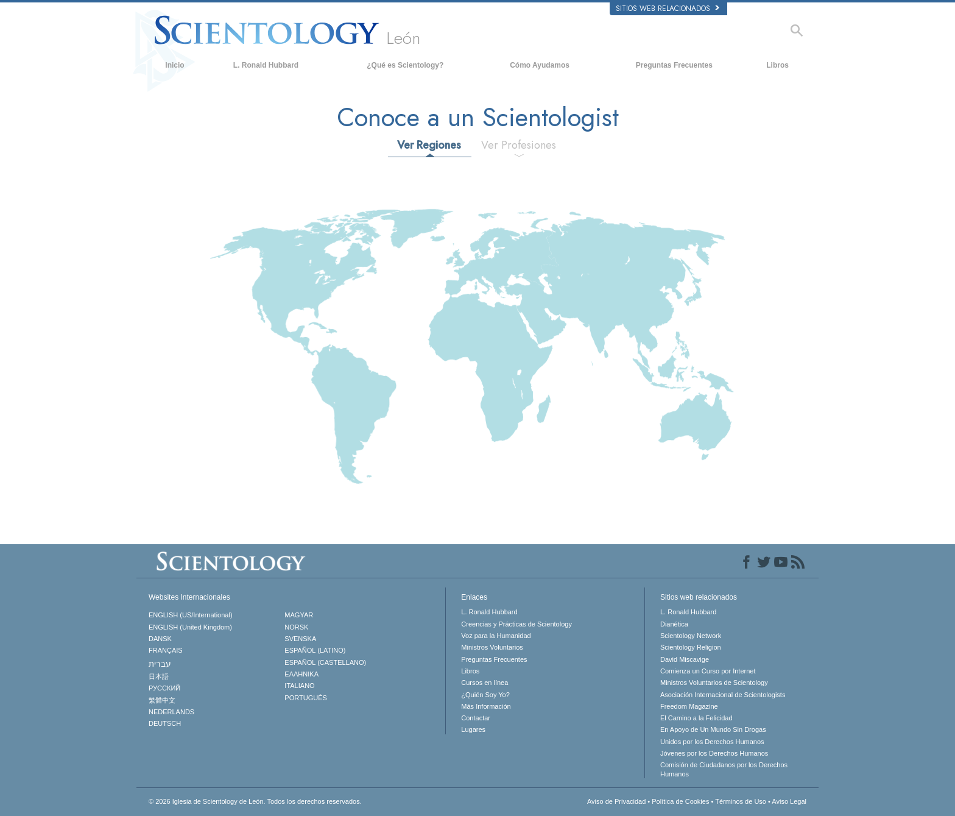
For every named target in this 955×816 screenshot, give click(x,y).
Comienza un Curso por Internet (708, 671)
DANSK (160, 638)
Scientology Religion (690, 647)
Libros (777, 65)
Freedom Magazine (689, 706)
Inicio (174, 65)
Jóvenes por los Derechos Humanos (714, 753)
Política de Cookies (680, 801)
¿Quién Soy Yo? (485, 694)
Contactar (475, 718)
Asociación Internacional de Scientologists (722, 694)
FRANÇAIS (166, 650)
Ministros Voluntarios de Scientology (714, 682)
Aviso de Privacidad (616, 801)
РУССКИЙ (164, 688)
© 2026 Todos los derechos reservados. (255, 801)
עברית (160, 664)
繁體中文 (162, 700)
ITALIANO (299, 685)
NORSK (296, 627)
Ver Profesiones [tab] (518, 145)
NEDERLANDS (171, 711)
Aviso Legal (789, 801)
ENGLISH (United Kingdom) (190, 627)
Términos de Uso (740, 801)
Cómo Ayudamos (539, 65)
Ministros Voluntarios (492, 647)
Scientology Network (690, 635)
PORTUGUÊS (305, 697)
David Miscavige (684, 659)
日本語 (159, 676)
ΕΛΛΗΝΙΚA (301, 674)
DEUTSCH (165, 723)
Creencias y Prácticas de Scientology (516, 624)
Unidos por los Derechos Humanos (712, 741)
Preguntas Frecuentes (674, 65)
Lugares (473, 729)
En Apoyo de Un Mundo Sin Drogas (713, 729)
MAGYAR (298, 615)
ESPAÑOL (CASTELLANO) (325, 662)
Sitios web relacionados (667, 8)
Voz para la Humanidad (495, 635)
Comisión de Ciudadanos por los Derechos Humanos (724, 769)
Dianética (674, 624)
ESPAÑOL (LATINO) (314, 650)
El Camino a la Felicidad (696, 718)
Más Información (485, 706)
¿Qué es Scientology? (405, 65)
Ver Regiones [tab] (429, 145)
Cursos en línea (484, 682)
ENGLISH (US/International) (191, 615)
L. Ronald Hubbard (265, 65)
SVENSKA (300, 638)
